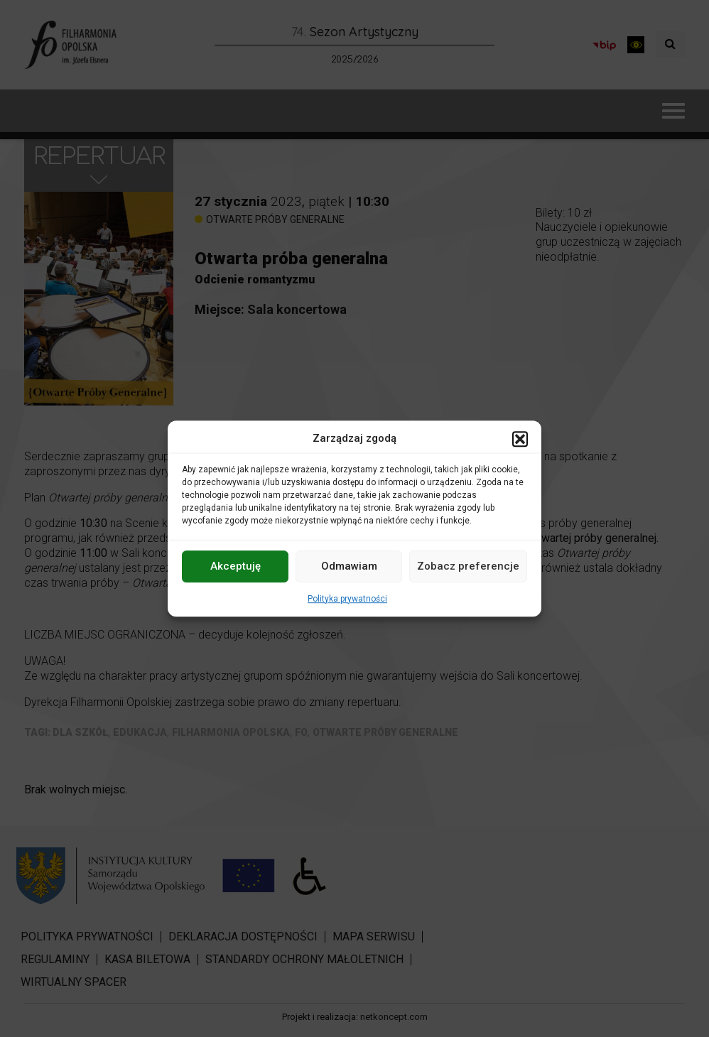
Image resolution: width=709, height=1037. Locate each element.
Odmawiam (349, 566)
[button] (520, 439)
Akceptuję (235, 566)
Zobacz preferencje (468, 566)
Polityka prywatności (347, 599)
